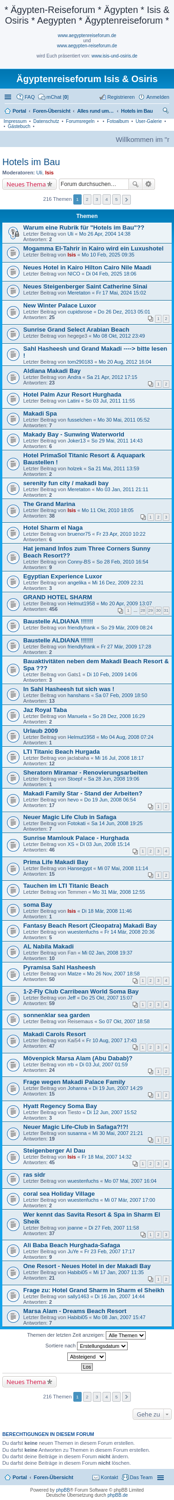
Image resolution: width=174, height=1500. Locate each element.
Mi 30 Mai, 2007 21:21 (117, 1133)
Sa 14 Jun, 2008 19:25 (117, 823)
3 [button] (97, 199)
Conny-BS (78, 561)
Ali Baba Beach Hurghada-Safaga (71, 1245)
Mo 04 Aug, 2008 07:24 (127, 737)
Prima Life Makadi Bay (55, 862)
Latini (73, 401)
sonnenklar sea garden (56, 1015)
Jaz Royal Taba (45, 709)
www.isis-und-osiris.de (114, 55)
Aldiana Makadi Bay (52, 370)
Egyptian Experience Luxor (62, 576)
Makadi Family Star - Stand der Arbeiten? (82, 793)
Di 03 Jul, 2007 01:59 (103, 1064)
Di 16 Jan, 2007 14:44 (120, 1296)
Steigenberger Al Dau (54, 1150)
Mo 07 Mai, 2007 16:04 (130, 1181)
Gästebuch (19, 126)
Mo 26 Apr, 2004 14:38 (104, 234)
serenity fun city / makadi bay (66, 483)
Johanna (77, 1088)
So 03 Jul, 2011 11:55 (110, 401)
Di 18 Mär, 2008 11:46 (107, 911)
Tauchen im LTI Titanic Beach (66, 885)
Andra (74, 377)
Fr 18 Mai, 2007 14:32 (107, 1157)
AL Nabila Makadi (48, 946)
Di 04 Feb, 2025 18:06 (111, 273)
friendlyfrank (81, 627)
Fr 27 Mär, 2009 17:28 (126, 646)
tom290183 (80, 362)
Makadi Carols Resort (54, 1034)
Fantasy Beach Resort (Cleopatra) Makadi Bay (90, 925)
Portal (19, 111)
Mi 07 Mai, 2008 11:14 (122, 868)
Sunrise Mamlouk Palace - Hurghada (76, 837)
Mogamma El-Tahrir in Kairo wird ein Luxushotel (93, 248)
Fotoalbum (118, 121)
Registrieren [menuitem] (121, 97)
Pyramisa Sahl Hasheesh (59, 967)
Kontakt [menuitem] (109, 1477)
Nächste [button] (126, 200)
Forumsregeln (80, 121)
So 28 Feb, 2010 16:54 (122, 561)
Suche (135, 184)
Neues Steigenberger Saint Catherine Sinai (85, 286)
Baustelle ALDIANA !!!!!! (58, 621)
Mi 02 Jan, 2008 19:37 (107, 952)
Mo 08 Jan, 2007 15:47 (119, 1317)
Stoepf (74, 779)
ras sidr (34, 1174)
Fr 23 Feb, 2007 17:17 (109, 1251)
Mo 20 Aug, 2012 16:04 (125, 362)
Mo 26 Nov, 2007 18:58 (113, 973)
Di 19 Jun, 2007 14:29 (118, 1088)
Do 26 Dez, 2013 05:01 (124, 311)
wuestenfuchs (82, 932)
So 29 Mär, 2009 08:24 (127, 627)
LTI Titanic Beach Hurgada (61, 751)
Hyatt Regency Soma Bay (60, 1106)
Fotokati (76, 823)
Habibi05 (77, 1272)
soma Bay (37, 904)
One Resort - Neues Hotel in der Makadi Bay (87, 1266)
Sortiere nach (86, 1346)
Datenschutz (46, 121)
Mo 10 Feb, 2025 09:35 (108, 254)
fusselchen (79, 420)
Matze (74, 973)
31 (166, 610)
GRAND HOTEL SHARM (57, 597)
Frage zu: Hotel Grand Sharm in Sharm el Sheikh (93, 1290)
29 (150, 610)
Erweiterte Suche (148, 184)
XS (70, 844)
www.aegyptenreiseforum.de (87, 35)
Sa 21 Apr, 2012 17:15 (112, 377)
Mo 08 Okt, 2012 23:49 (119, 336)
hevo (72, 799)
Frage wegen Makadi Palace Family (74, 1081)
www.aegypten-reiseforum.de (87, 45)
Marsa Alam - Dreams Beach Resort (74, 1311)
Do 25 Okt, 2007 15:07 (107, 997)
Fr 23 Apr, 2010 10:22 (121, 534)
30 (158, 610)
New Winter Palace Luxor (59, 305)
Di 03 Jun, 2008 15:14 (105, 844)
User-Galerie (148, 121)
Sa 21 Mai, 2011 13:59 (113, 468)
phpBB (63, 1490)
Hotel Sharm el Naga (53, 527)
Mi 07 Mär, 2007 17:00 (129, 1200)
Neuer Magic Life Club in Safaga (69, 817)
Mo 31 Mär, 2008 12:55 (119, 892)
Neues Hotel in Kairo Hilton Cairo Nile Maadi (87, 267)
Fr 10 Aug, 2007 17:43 (111, 1040)
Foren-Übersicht (53, 1477)
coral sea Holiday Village (59, 1193)
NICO (73, 273)
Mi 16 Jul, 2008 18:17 (119, 758)
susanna (77, 1133)
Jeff (71, 997)
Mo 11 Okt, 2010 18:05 (108, 510)
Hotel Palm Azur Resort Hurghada (72, 394)
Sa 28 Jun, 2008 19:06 (113, 779)
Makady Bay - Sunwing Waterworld (73, 434)
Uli (39, 172)
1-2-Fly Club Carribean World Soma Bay (81, 991)
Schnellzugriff (9, 97)
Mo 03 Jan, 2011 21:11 (122, 489)
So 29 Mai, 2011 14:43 (117, 440)
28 (143, 610)
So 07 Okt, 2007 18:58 (124, 1021)
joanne (75, 1228)
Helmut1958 (81, 603)
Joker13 (76, 440)
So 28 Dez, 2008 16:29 (119, 716)
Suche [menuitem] (166, 111)
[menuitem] (53, 97)
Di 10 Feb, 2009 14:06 (112, 674)
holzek (74, 468)
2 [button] (87, 199)
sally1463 (78, 1296)
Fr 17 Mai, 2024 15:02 (121, 292)
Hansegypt (79, 868)
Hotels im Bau (31, 162)
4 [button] (106, 199)
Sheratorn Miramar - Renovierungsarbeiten (85, 772)
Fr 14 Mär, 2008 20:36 (129, 932)
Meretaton (78, 292)
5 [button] (116, 199)
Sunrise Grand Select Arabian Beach (76, 329)
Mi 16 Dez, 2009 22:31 (118, 582)
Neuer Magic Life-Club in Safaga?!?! (75, 1126)
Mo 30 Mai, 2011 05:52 (123, 420)
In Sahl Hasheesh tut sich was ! (68, 689)
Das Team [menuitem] (141, 1477)
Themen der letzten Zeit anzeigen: (86, 1335)
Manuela (77, 716)
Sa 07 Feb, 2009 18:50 (121, 695)
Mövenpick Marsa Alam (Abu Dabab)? (77, 1058)
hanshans (78, 695)
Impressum (15, 121)
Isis (49, 172)
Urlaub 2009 (40, 730)
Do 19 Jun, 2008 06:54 (109, 799)
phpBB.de (118, 1495)
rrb (70, 1064)
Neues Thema (26, 184)
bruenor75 (78, 534)
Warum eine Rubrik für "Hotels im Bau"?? (83, 227)
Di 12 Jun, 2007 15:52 (112, 1112)
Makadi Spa (40, 413)
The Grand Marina (49, 503)
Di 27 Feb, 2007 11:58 (114, 1228)
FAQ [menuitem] (30, 97)
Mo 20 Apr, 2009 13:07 (126, 603)
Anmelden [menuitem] (157, 97)
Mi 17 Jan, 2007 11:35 (118, 1272)
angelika (76, 582)
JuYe (72, 1251)
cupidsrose (79, 311)
